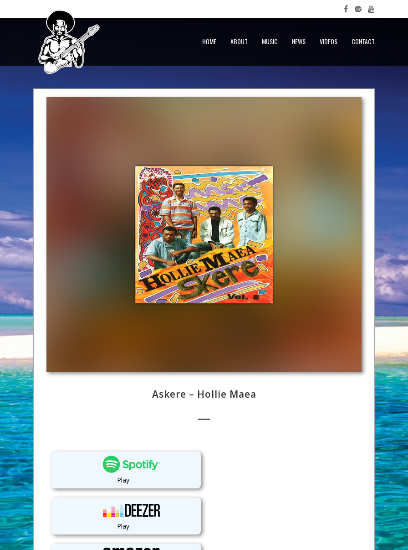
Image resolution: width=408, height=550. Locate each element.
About (239, 41)
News (299, 41)
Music (270, 41)
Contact (363, 41)
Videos (328, 41)
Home (209, 41)
